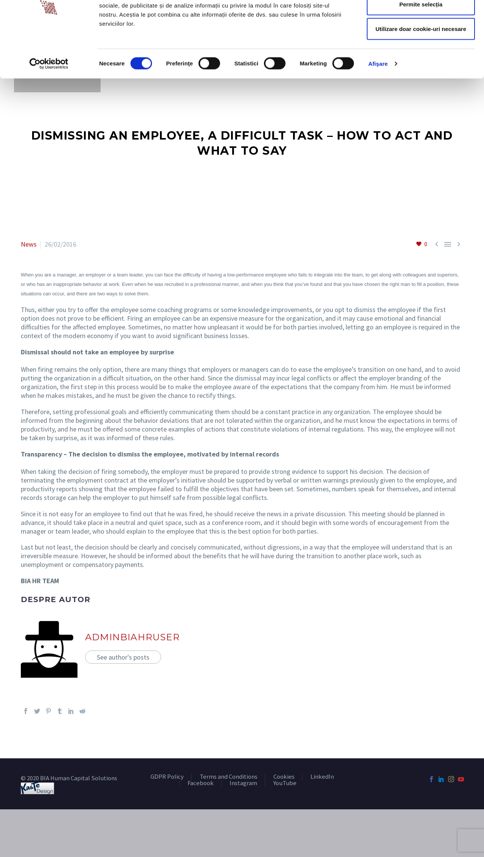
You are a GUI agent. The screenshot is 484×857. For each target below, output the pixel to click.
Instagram (243, 783)
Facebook (201, 783)
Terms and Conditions (229, 777)
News (29, 244)
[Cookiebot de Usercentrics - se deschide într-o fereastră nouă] (49, 104)
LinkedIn (322, 777)
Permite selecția (420, 45)
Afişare (378, 104)
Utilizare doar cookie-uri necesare (420, 69)
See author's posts (123, 657)
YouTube (284, 783)
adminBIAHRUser (132, 637)
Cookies (284, 777)
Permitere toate (420, 20)
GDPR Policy (167, 777)
